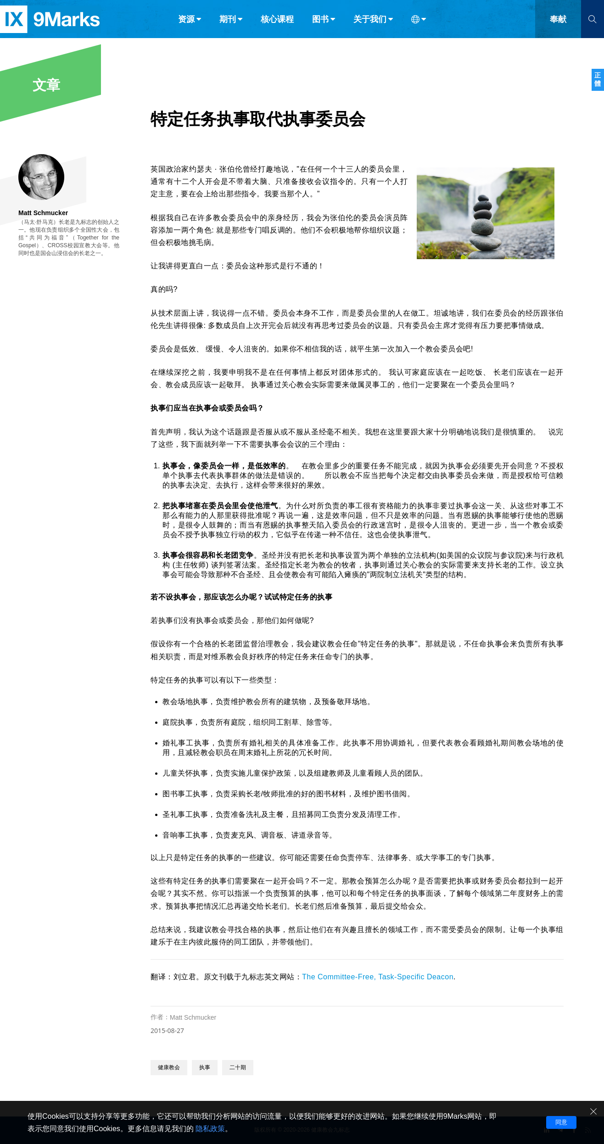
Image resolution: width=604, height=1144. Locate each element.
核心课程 (277, 26)
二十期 (237, 1067)
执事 (204, 1067)
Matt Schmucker (193, 1017)
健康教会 (169, 1067)
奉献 (558, 26)
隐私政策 (210, 1129)
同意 (561, 1122)
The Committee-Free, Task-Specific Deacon (377, 977)
